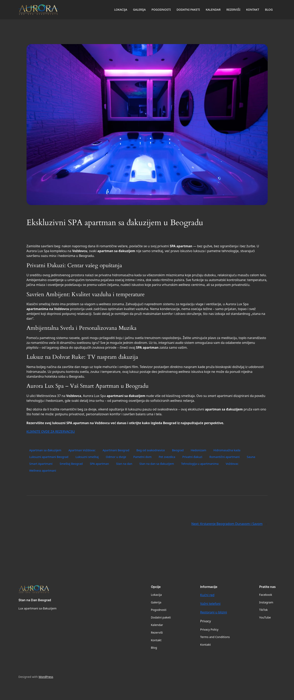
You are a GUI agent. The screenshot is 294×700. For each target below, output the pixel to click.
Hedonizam (198, 450)
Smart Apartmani (41, 464)
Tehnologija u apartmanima (200, 464)
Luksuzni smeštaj (87, 457)
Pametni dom (142, 457)
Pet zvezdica (167, 457)
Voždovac (232, 464)
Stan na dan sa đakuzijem (156, 464)
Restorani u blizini (213, 612)
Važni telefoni (210, 603)
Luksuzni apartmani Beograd (49, 457)
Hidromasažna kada (226, 450)
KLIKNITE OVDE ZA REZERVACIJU (51, 431)
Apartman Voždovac (81, 450)
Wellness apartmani (42, 470)
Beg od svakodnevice (150, 450)
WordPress (46, 677)
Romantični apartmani (224, 457)
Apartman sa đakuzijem (45, 450)
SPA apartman (99, 464)
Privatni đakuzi (192, 457)
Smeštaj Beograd (71, 464)
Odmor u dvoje (116, 457)
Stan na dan (124, 464)
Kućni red (207, 595)
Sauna (251, 457)
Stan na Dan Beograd (34, 600)
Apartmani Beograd (116, 450)
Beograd (178, 450)
